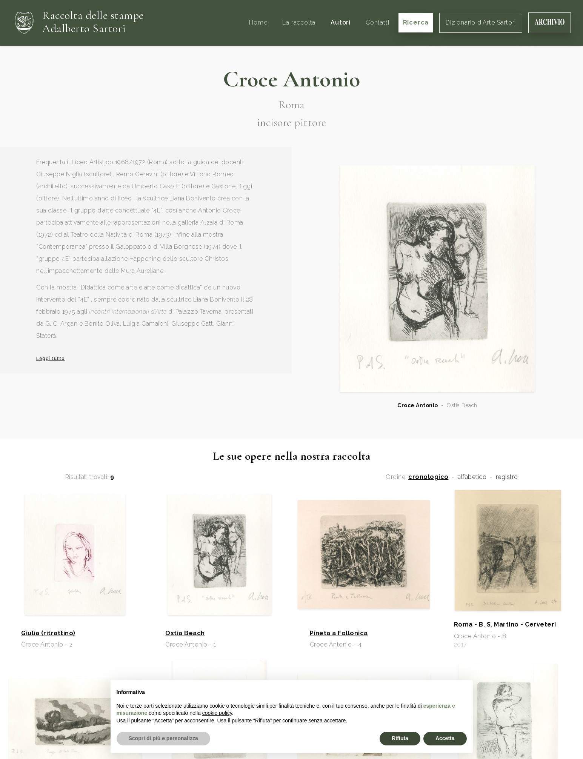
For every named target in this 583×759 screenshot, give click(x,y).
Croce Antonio (417, 405)
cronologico (428, 477)
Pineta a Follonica (339, 633)
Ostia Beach (185, 633)
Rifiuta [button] (400, 738)
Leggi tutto (50, 358)
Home (258, 22)
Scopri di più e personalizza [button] (163, 738)
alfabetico (472, 477)
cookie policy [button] (217, 713)
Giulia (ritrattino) (48, 633)
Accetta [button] (445, 738)
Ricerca (416, 22)
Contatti (377, 22)
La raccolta (298, 22)
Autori (341, 22)
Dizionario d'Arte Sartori (481, 22)
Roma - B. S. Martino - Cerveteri (505, 624)
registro (507, 477)
